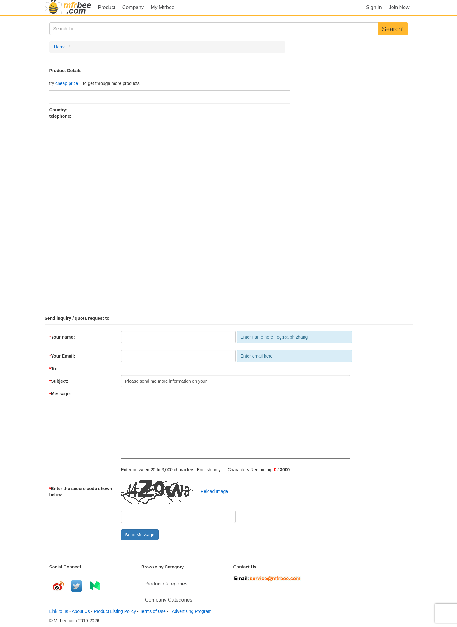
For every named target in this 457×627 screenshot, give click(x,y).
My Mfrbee (163, 7)
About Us (81, 611)
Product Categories (165, 583)
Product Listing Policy (115, 611)
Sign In (374, 7)
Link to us (58, 611)
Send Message (139, 534)
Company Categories (168, 599)
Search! (393, 28)
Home (60, 46)
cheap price (66, 83)
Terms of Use (152, 611)
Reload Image (211, 491)
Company (133, 7)
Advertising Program (191, 611)
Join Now (399, 7)
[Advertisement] (229, 214)
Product (106, 7)
